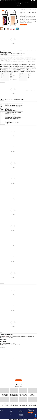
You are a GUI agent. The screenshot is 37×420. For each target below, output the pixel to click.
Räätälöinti (22, 2)
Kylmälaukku (11, 411)
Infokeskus (28, 2)
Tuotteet (18, 2)
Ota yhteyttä (34, 2)
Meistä (31, 2)
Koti (15, 2)
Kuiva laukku (11, 410)
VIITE (0, 411)
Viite (24, 2)
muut (10, 414)
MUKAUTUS (1, 410)
